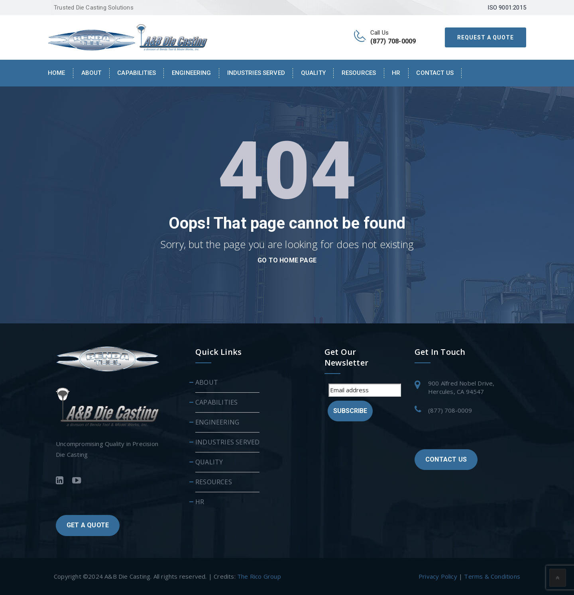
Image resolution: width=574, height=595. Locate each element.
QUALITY (313, 72)
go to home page (287, 260)
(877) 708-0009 (450, 410)
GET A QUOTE (88, 525)
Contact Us (434, 72)
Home (56, 72)
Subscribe (350, 411)
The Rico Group (259, 576)
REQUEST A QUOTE (485, 37)
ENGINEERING (191, 72)
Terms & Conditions (492, 576)
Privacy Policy (438, 576)
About (91, 72)
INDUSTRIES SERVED (256, 72)
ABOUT (206, 382)
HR (396, 72)
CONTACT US (446, 459)
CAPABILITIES (136, 72)
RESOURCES (359, 72)
